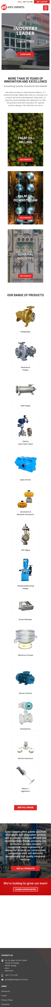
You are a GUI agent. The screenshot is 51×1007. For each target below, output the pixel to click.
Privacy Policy (6, 1000)
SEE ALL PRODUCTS (25, 868)
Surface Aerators (25, 758)
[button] (23, 68)
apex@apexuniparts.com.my (16, 979)
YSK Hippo (25, 550)
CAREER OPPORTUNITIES (25, 889)
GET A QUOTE (42, 2)
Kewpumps (25, 331)
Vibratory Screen (25, 655)
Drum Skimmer (25, 619)
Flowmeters (25, 729)
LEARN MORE (25, 54)
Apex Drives (25, 479)
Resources (5, 991)
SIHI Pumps (26, 405)
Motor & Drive (25, 693)
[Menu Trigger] (45, 7)
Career (4, 995)
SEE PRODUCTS (25, 159)
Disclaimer (5, 1004)
